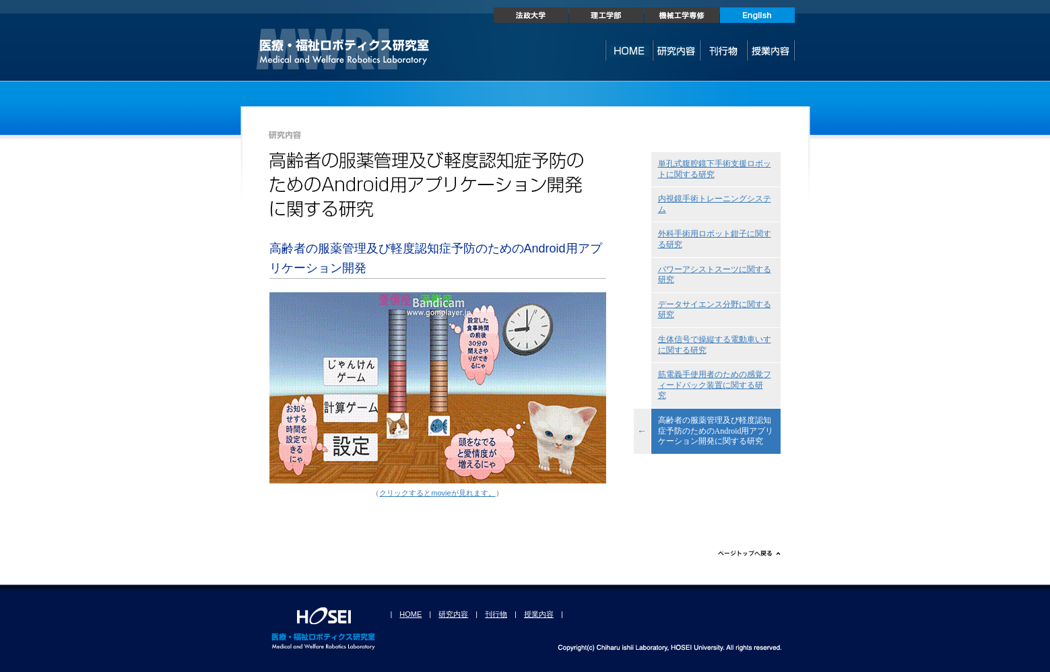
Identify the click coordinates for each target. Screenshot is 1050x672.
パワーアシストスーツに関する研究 (714, 275)
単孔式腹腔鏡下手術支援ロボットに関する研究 (714, 169)
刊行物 (496, 614)
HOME (410, 614)
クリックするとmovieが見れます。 (437, 493)
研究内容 (453, 614)
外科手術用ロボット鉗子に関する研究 (714, 239)
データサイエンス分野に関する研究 (714, 310)
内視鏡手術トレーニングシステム (714, 204)
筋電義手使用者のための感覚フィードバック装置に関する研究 (714, 385)
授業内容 (539, 614)
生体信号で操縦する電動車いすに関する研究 (714, 345)
